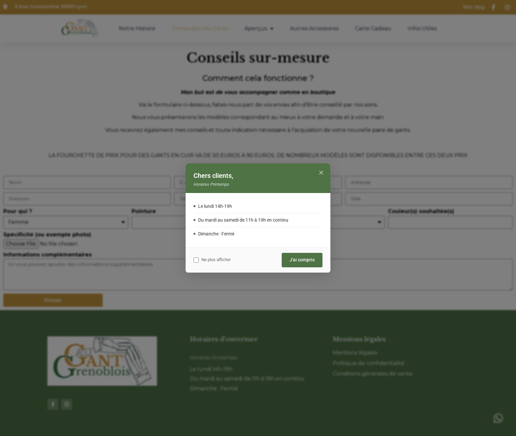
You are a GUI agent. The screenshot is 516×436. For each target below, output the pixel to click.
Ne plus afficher (212, 259)
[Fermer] (321, 173)
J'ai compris (302, 259)
